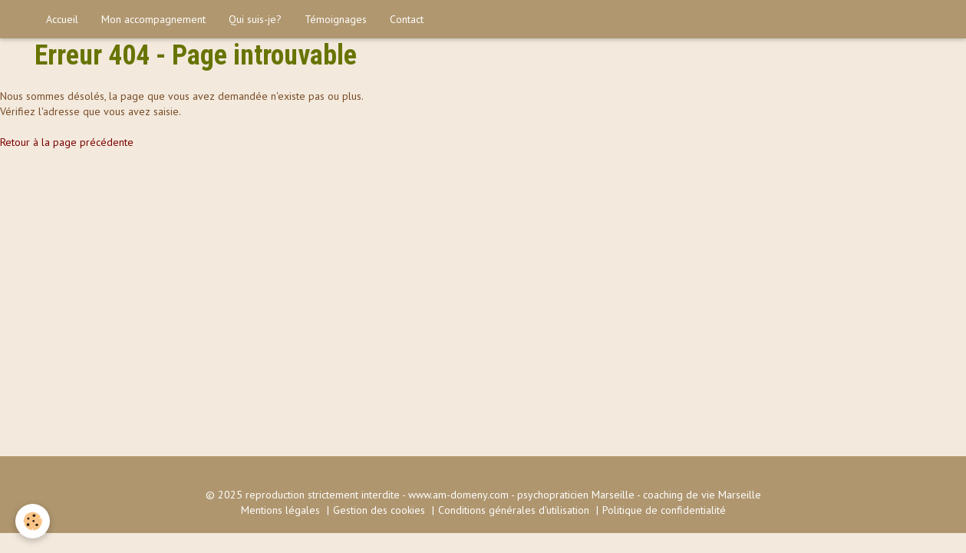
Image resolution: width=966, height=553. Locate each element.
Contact (407, 19)
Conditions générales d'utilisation (513, 510)
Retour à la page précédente (67, 142)
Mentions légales (280, 510)
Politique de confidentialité (664, 510)
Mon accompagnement (153, 19)
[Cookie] (32, 521)
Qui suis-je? (255, 19)
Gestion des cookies (379, 510)
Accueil (62, 19)
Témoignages (336, 19)
